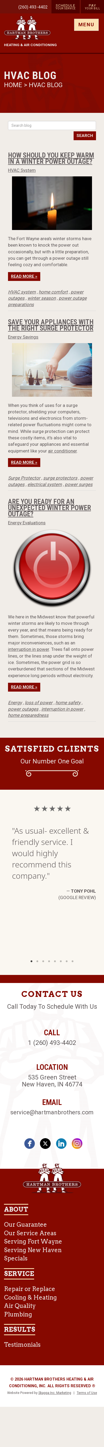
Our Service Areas (30, 1233)
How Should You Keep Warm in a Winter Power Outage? (51, 158)
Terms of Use (87, 1393)
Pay (92, 6)
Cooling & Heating (30, 1297)
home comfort (53, 292)
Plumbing (18, 1314)
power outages (23, 709)
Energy (15, 702)
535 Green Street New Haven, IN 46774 (52, 1081)
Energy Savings (23, 337)
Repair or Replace (29, 1288)
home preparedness (28, 715)
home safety (68, 702)
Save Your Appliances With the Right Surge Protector (51, 325)
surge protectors (60, 478)
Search (85, 135)
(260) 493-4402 (33, 7)
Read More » (24, 276)
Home (14, 85)
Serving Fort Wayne (33, 1241)
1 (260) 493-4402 (52, 1043)
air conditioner (62, 451)
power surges (79, 484)
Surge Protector (24, 478)
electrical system (44, 484)
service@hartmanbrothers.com (52, 1112)
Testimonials (22, 1344)
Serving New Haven (33, 1249)
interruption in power (28, 649)
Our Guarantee (25, 1224)
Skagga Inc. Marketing (54, 1393)
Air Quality (20, 1305)
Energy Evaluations (27, 522)
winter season (41, 298)
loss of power (39, 702)
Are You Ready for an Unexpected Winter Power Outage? (49, 508)
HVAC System (22, 170)
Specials (15, 1258)
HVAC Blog (46, 85)
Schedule (65, 6)
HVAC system (22, 292)
